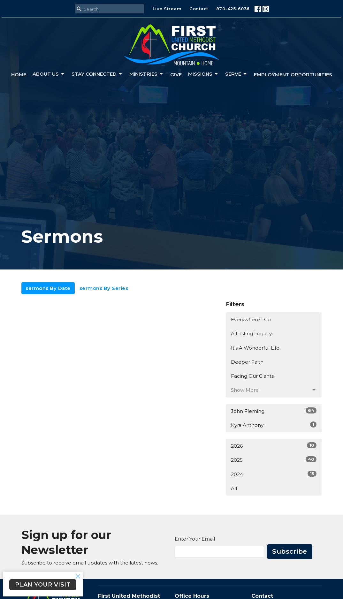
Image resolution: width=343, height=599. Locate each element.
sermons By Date (48, 288)
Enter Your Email (195, 539)
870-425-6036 (233, 8)
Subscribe (289, 551)
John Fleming (273, 410)
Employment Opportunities (293, 75)
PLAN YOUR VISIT (43, 584)
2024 (273, 474)
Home (18, 75)
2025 (273, 459)
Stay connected (97, 74)
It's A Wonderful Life (255, 348)
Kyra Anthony (273, 424)
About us (49, 74)
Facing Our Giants (252, 376)
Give (176, 75)
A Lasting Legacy (251, 333)
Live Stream (167, 8)
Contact (198, 8)
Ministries (146, 74)
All (234, 488)
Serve (236, 74)
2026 (273, 445)
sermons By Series (104, 288)
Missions (203, 74)
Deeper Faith (247, 362)
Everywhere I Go (251, 319)
